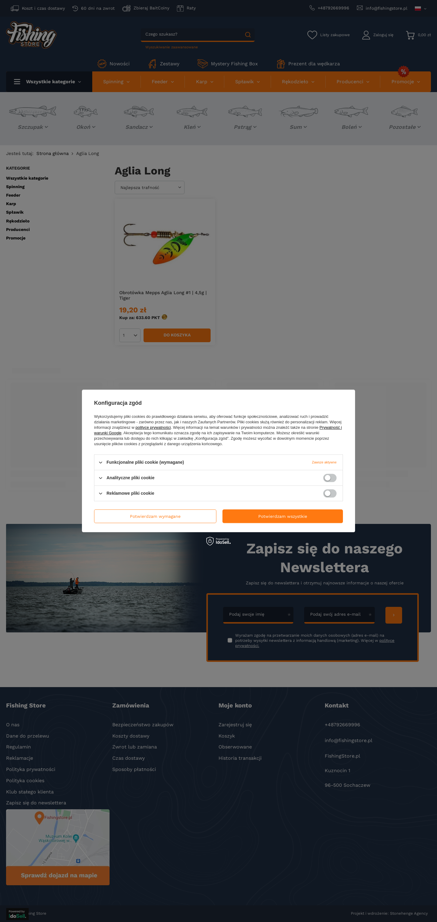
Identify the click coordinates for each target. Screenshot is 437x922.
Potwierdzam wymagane (155, 516)
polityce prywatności (153, 427)
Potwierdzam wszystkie (282, 516)
